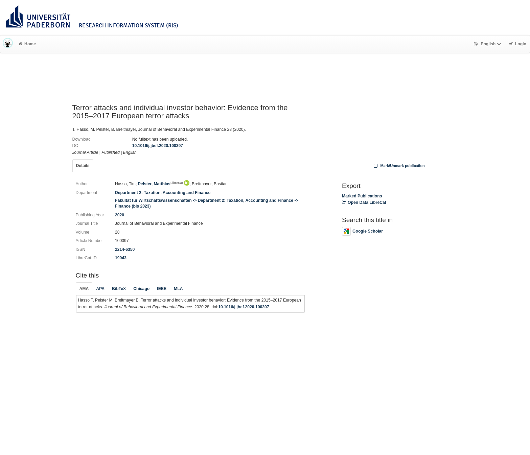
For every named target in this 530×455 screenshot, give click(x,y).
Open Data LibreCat (364, 202)
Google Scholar (362, 231)
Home (27, 44)
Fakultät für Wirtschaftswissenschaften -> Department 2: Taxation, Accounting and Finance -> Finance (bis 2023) (206, 203)
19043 (120, 258)
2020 (119, 215)
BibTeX (119, 288)
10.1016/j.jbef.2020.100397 (157, 145)
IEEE (161, 288)
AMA (84, 288)
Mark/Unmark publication (398, 166)
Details (83, 165)
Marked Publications (362, 196)
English (488, 44)
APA (100, 288)
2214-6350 (125, 249)
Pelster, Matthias (160, 184)
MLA (178, 288)
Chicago (141, 288)
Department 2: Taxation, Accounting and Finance (162, 192)
